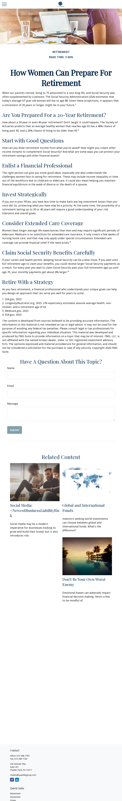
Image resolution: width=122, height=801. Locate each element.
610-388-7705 (23, 755)
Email (10, 386)
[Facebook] (12, 780)
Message (12, 403)
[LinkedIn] (17, 780)
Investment (15, 797)
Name (10, 368)
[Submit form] (14, 430)
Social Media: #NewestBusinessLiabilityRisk (34, 510)
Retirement (15, 793)
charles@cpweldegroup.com (23, 775)
